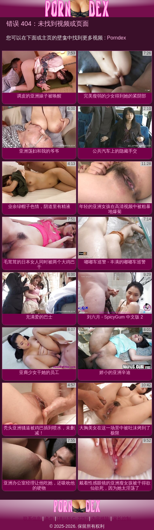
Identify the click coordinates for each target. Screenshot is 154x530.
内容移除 (100, 518)
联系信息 (32, 518)
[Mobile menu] (6, 9)
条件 (49, 518)
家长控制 (122, 518)
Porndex (116, 37)
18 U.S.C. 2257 (72, 518)
